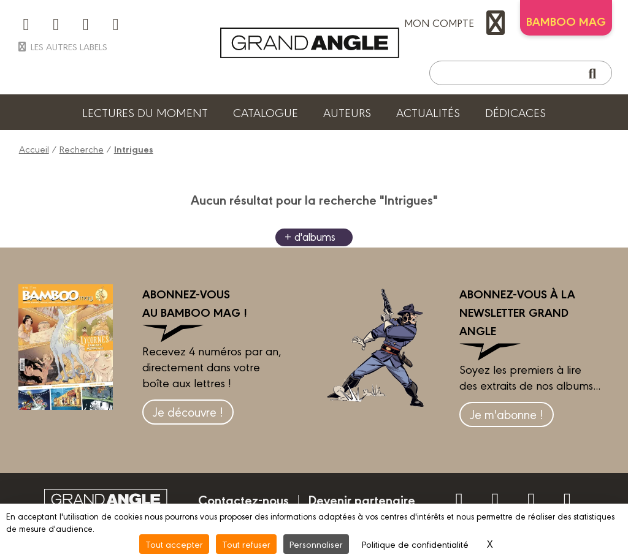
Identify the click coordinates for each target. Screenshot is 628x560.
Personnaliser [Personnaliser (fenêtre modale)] (316, 543)
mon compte (457, 22)
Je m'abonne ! (506, 414)
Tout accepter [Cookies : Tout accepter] (174, 543)
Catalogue (265, 112)
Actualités (428, 112)
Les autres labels (61, 46)
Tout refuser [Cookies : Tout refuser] (246, 543)
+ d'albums (310, 236)
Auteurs (347, 112)
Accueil (34, 148)
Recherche (81, 148)
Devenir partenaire (361, 499)
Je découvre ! (188, 411)
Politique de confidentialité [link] (415, 543)
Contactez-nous (243, 499)
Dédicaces (515, 112)
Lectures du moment (145, 112)
